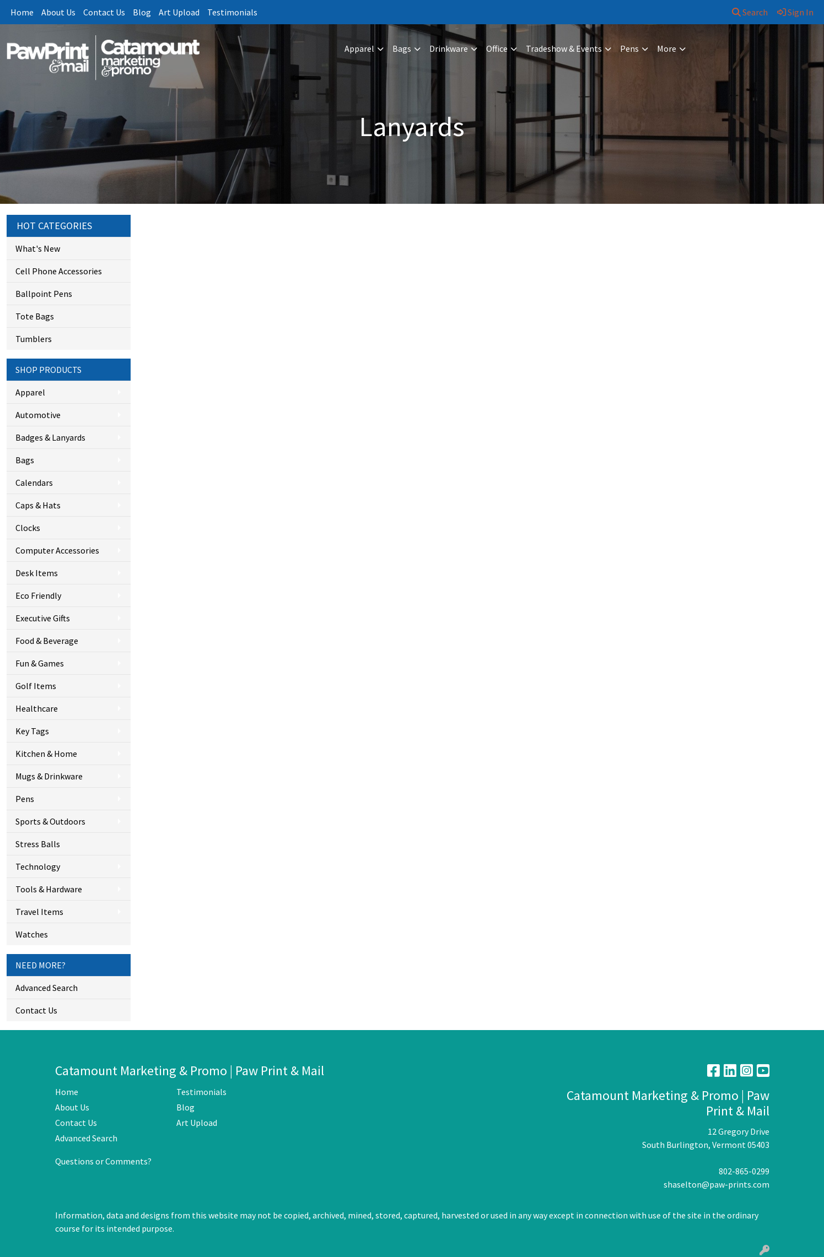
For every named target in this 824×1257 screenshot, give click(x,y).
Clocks (27, 527)
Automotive (38, 414)
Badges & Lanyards (50, 437)
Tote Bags (34, 316)
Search (750, 12)
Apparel (359, 48)
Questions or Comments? (103, 1161)
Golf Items (35, 685)
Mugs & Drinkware (49, 776)
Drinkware (448, 48)
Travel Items (39, 911)
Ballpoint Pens (43, 293)
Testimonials (232, 12)
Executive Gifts (42, 618)
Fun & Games (39, 663)
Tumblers (33, 338)
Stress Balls (37, 843)
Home (22, 12)
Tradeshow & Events (564, 48)
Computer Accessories (57, 550)
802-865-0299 (744, 1171)
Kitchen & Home (46, 753)
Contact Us (104, 12)
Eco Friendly (38, 595)
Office (497, 48)
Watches (31, 934)
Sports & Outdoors (50, 821)
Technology (37, 866)
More (666, 48)
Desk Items (36, 572)
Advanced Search (46, 987)
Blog (142, 12)
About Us (58, 12)
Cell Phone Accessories (58, 271)
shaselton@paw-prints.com (716, 1184)
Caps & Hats (38, 505)
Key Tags (32, 730)
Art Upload (179, 12)
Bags (401, 48)
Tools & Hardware (48, 889)
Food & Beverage (46, 640)
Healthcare (36, 708)
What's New (37, 248)
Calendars (34, 482)
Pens (629, 48)
